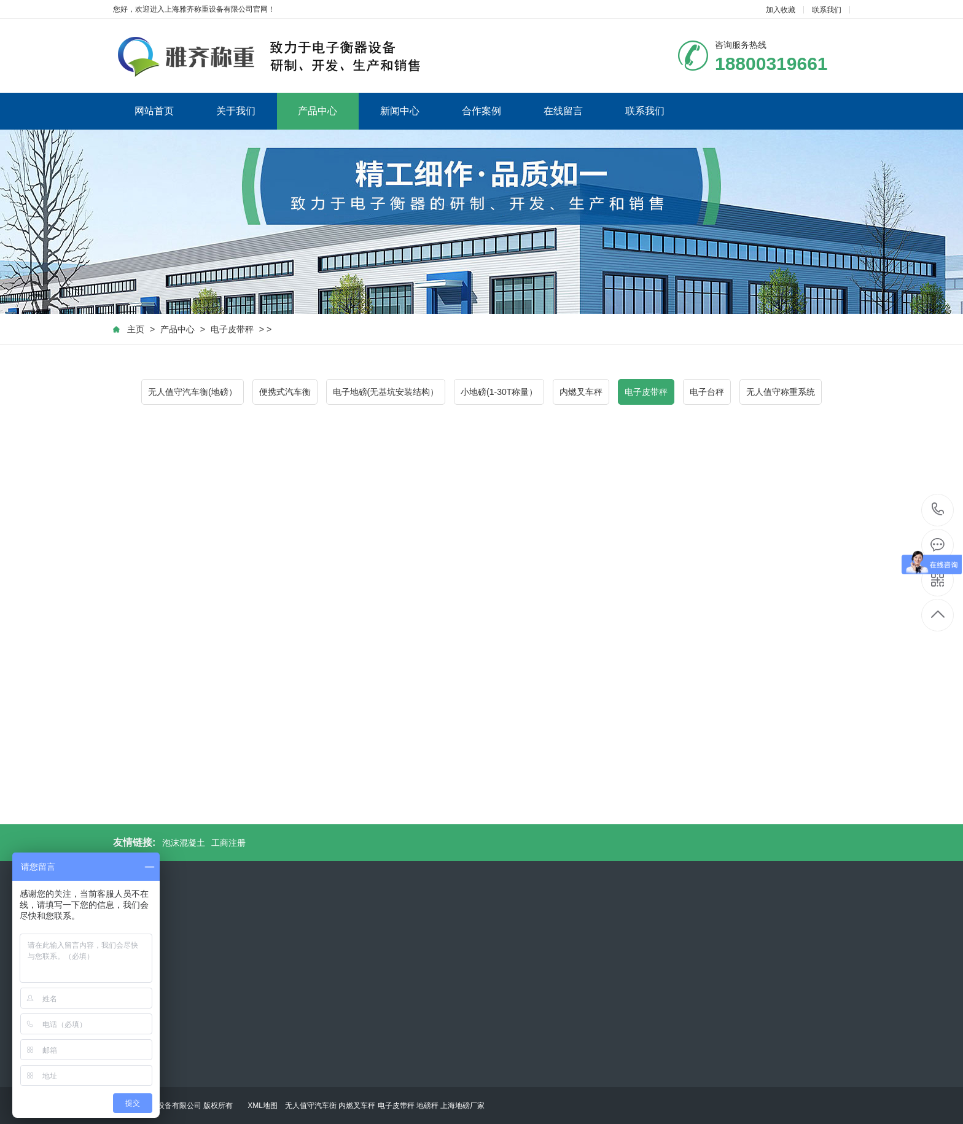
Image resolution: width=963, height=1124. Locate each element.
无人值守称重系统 (780, 392)
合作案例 (481, 111)
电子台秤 (707, 392)
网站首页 (154, 111)
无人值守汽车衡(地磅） (192, 392)
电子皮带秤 (232, 329)
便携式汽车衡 (285, 392)
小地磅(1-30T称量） (499, 392)
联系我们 (826, 10)
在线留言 (563, 111)
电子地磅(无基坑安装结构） (386, 392)
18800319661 (938, 509)
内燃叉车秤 (580, 392)
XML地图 (263, 1105)
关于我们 (235, 111)
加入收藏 (780, 10)
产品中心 (317, 111)
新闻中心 (399, 111)
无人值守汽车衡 (311, 1105)
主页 (135, 329)
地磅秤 (427, 1105)
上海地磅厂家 (462, 1105)
